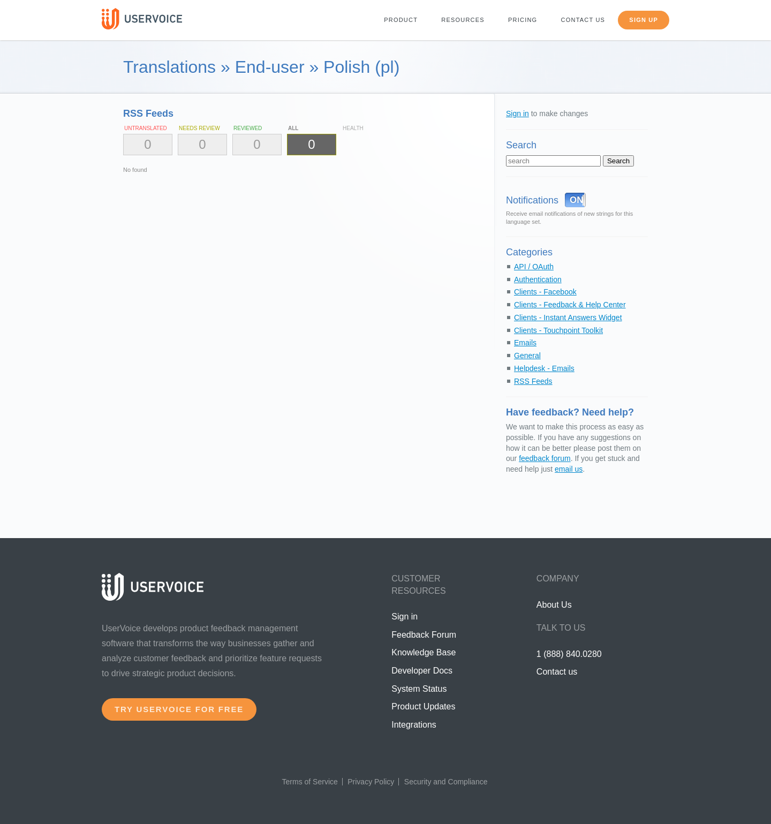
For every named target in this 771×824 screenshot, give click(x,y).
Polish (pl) (361, 67)
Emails (525, 342)
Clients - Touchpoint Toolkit (558, 330)
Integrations (413, 724)
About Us (554, 604)
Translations (169, 67)
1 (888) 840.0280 (569, 654)
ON (577, 200)
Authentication (538, 279)
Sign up (643, 20)
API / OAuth (534, 266)
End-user (270, 67)
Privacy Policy (370, 781)
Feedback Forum (423, 634)
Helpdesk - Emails (544, 368)
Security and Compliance (446, 781)
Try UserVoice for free (179, 709)
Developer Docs (421, 670)
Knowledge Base (423, 652)
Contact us (583, 20)
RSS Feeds (533, 381)
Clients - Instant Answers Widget (568, 317)
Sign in (517, 113)
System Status (419, 688)
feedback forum (545, 458)
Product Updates (423, 706)
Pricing (522, 20)
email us (569, 469)
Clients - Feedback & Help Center (570, 304)
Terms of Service (310, 781)
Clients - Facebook (545, 292)
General (527, 355)
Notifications (532, 200)
